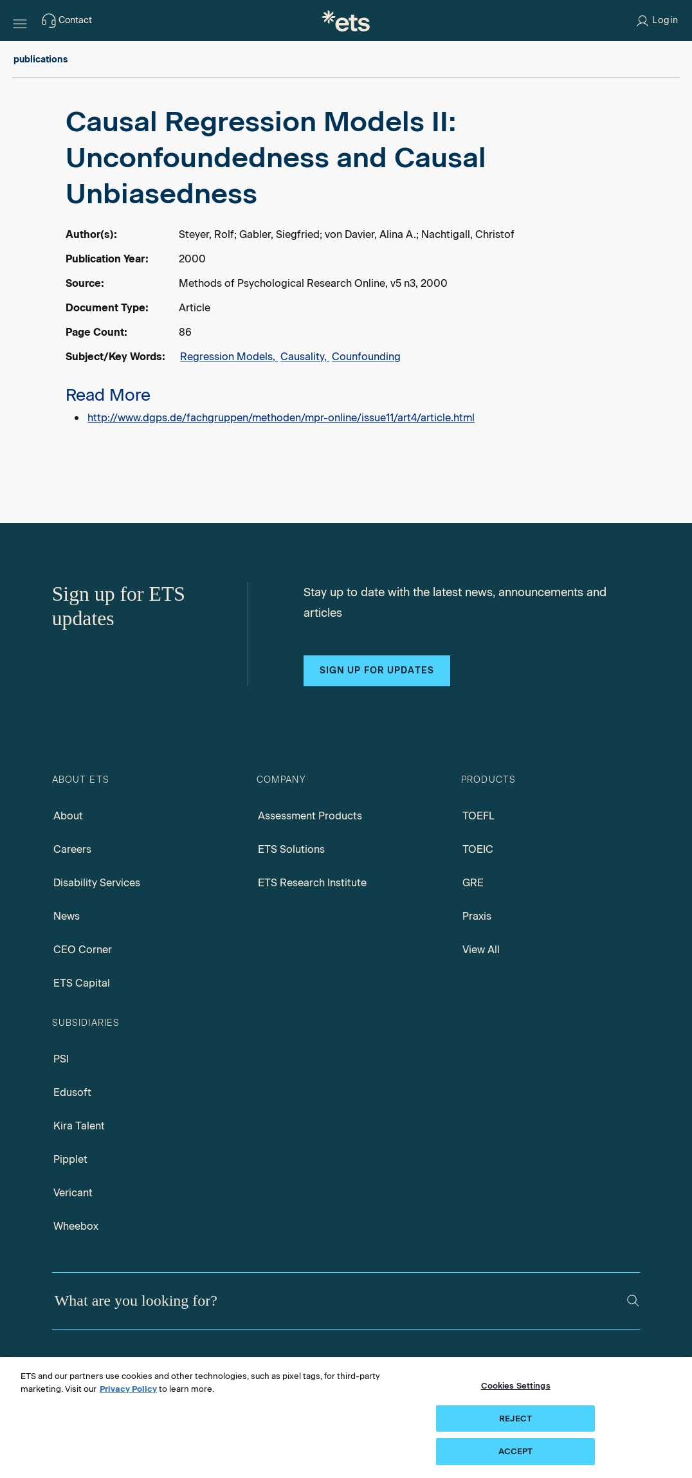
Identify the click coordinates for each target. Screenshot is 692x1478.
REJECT (515, 1418)
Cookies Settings (516, 1386)
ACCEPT (515, 1451)
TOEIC (477, 849)
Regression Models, (229, 357)
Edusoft (72, 1092)
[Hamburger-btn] (20, 20)
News (66, 916)
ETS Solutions (291, 849)
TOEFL (478, 816)
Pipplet (70, 1159)
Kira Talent (79, 1126)
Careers (72, 849)
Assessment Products (310, 816)
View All (481, 950)
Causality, (304, 357)
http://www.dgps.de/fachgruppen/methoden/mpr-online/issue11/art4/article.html (281, 418)
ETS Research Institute (312, 883)
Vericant (73, 1193)
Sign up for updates (377, 670)
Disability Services (96, 883)
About (68, 816)
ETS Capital (81, 983)
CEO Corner (82, 950)
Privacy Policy (128, 1389)
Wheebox (75, 1226)
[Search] (633, 1300)
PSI (61, 1059)
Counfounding (366, 357)
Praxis (476, 916)
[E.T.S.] (346, 20)
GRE (473, 883)
